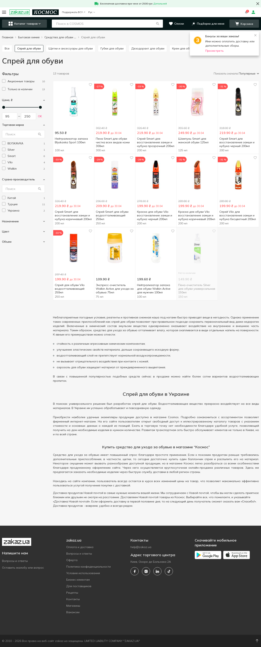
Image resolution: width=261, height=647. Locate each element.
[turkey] (26, 204)
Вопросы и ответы (15, 561)
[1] (26, 81)
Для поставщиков (78, 586)
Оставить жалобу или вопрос (23, 567)
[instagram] (146, 571)
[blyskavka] (26, 143)
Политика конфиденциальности (88, 566)
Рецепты (72, 592)
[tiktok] (169, 571)
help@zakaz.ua (140, 547)
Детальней (160, 3)
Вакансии (73, 612)
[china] (26, 198)
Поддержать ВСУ (73, 12)
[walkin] (26, 169)
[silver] (26, 150)
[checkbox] (4, 81)
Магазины (73, 606)
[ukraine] (26, 210)
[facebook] (134, 571)
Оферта (71, 560)
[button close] (257, 3)
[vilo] (26, 162)
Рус (91, 12)
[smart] (26, 156)
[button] (158, 24)
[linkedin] (157, 571)
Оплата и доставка (79, 547)
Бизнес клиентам (78, 579)
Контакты (73, 599)
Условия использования (83, 573)
